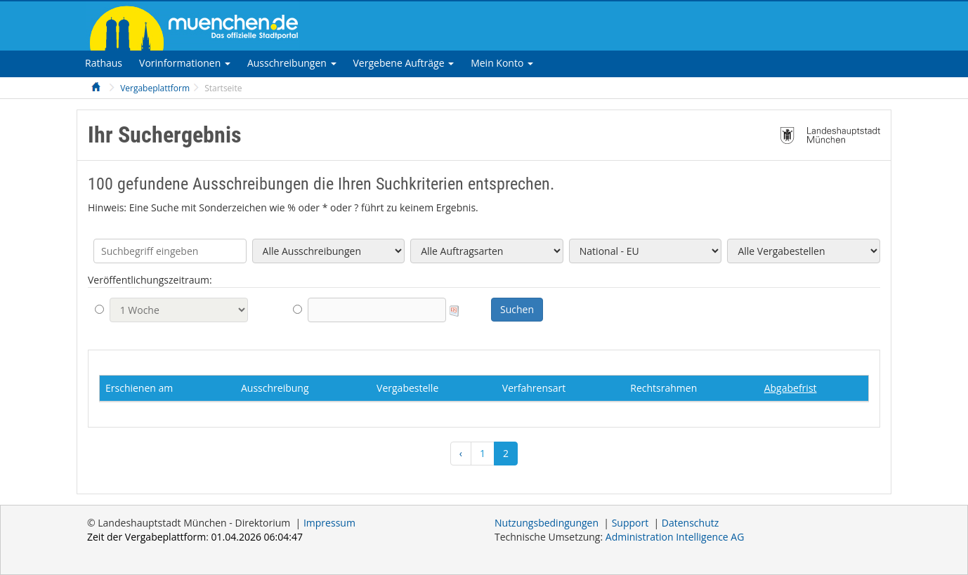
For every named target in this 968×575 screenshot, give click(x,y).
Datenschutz (690, 522)
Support (630, 522)
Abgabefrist (790, 388)
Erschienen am (139, 388)
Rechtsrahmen (663, 388)
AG (675, 536)
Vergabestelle (407, 388)
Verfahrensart (533, 388)
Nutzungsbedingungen (547, 522)
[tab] (104, 63)
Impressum (329, 522)
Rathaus (103, 63)
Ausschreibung (275, 388)
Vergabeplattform (155, 88)
